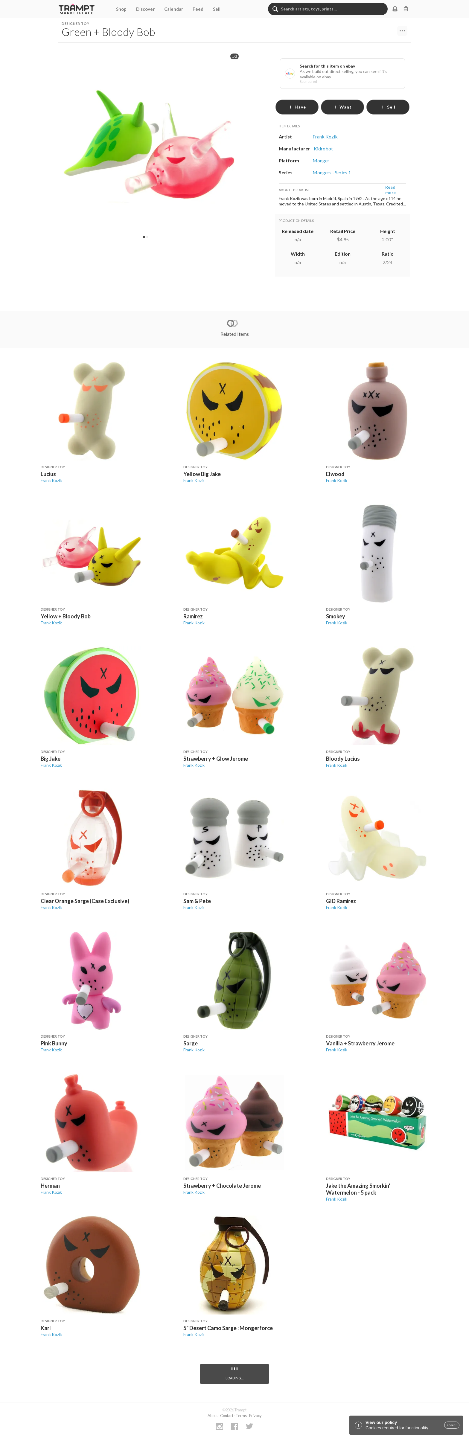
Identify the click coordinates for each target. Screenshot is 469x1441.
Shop (121, 9)
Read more (390, 189)
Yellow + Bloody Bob (66, 616)
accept (452, 1425)
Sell (216, 9)
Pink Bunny (54, 1043)
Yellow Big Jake (202, 474)
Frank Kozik (51, 480)
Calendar (173, 9)
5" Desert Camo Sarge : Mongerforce (228, 1328)
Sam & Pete (197, 901)
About (213, 1415)
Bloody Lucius (343, 758)
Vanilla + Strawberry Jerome (360, 1043)
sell (388, 106)
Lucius (48, 474)
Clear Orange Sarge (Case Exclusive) (85, 901)
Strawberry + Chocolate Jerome (222, 1185)
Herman (50, 1185)
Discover (145, 9)
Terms (241, 1415)
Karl (46, 1328)
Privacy (255, 1415)
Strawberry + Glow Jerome (215, 758)
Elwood (335, 474)
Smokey (335, 616)
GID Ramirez (341, 901)
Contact (226, 1415)
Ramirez (193, 616)
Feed (198, 9)
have (297, 106)
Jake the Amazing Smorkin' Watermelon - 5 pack (358, 1189)
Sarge (190, 1043)
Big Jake (50, 758)
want (342, 106)
